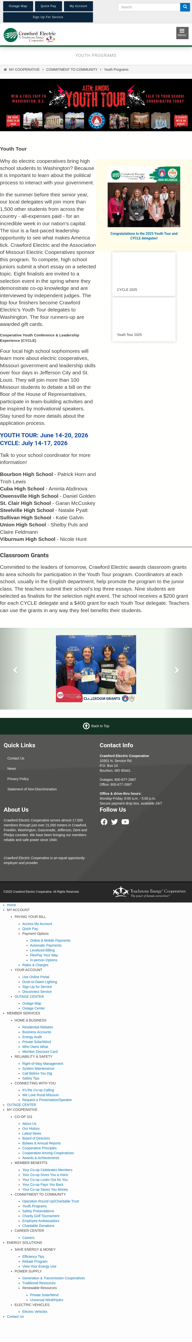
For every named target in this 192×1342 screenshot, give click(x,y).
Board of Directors (36, 1138)
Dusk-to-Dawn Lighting (39, 982)
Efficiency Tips (33, 1257)
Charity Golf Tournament (40, 1216)
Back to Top (100, 726)
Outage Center (33, 1008)
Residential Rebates (37, 1027)
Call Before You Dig (37, 1073)
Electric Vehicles (34, 1312)
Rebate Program (35, 1261)
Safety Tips (30, 1078)
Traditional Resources (39, 1283)
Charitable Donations (38, 1226)
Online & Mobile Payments (50, 940)
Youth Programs (34, 1206)
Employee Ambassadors (40, 1221)
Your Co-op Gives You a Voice (45, 1175)
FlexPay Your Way (44, 955)
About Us (29, 1124)
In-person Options (43, 960)
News (11, 769)
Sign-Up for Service (37, 987)
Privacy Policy (18, 779)
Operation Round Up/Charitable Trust (50, 1201)
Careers (28, 1238)
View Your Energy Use (39, 1266)
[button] (14, 668)
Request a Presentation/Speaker (47, 1100)
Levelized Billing (42, 950)
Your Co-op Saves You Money (45, 1189)
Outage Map (31, 1003)
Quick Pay (30, 929)
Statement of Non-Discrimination (32, 789)
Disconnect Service (37, 992)
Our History (31, 1128)
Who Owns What (35, 1047)
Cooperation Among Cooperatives (48, 1153)
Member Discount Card (40, 1052)
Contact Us (15, 758)
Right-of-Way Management (42, 1064)
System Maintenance (38, 1068)
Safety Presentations (38, 1211)
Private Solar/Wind (36, 1042)
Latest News (31, 1133)
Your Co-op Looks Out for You (45, 1180)
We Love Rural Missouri (40, 1095)
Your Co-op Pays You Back (43, 1185)
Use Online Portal (35, 977)
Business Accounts (36, 1032)
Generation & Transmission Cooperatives (53, 1278)
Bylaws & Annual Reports (41, 1143)
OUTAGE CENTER (29, 996)
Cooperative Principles (39, 1148)
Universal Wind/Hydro (46, 1300)
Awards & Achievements (40, 1158)
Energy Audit (32, 1037)
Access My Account (37, 924)
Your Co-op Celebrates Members (47, 1170)
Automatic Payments (46, 945)
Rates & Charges (35, 965)
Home (11, 905)
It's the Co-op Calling (38, 1090)
